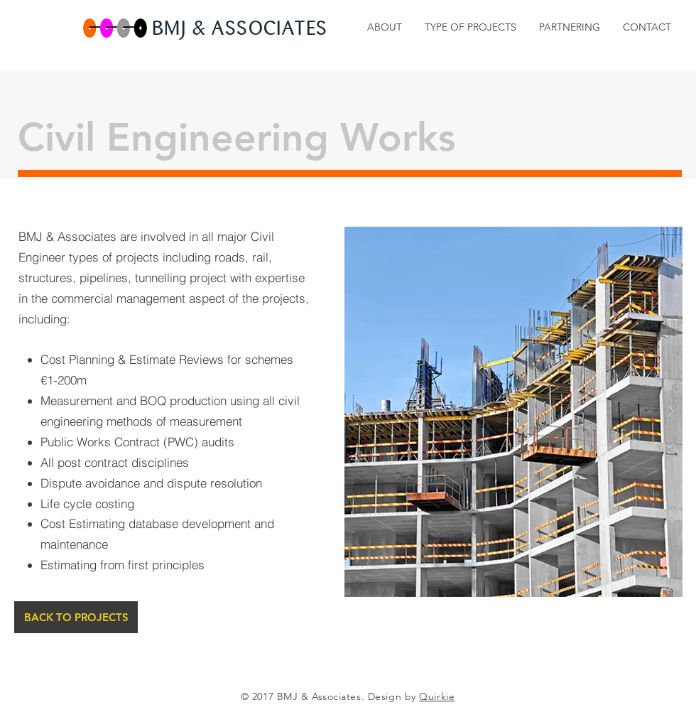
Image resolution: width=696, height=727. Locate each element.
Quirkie (437, 696)
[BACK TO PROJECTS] (76, 617)
